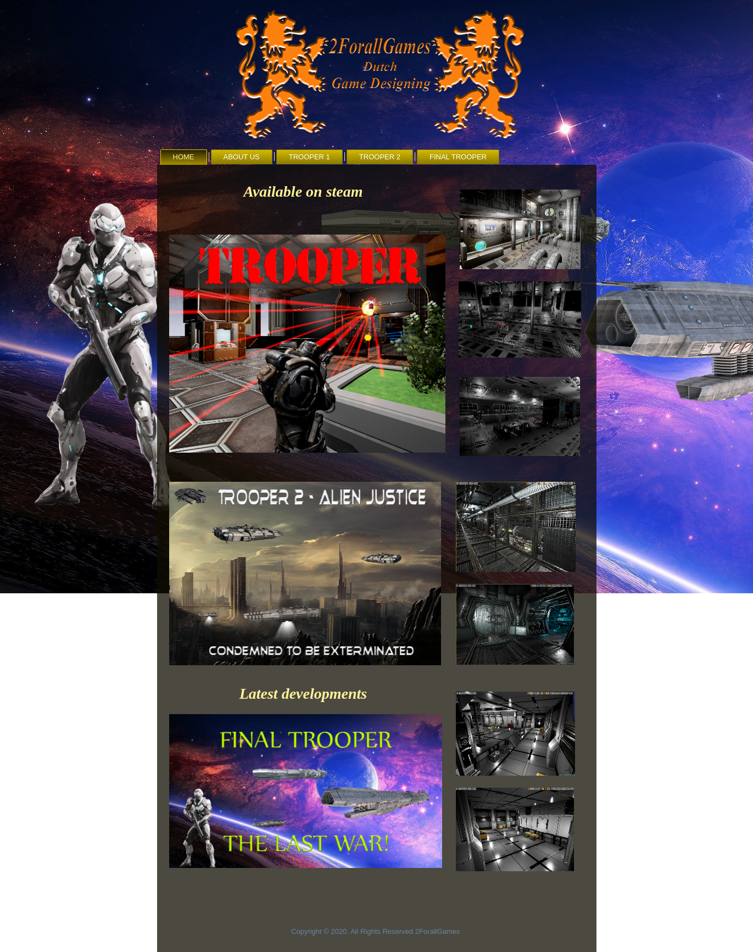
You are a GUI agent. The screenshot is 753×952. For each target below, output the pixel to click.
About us (242, 157)
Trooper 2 (379, 157)
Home (183, 157)
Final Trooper (458, 157)
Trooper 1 (309, 157)
